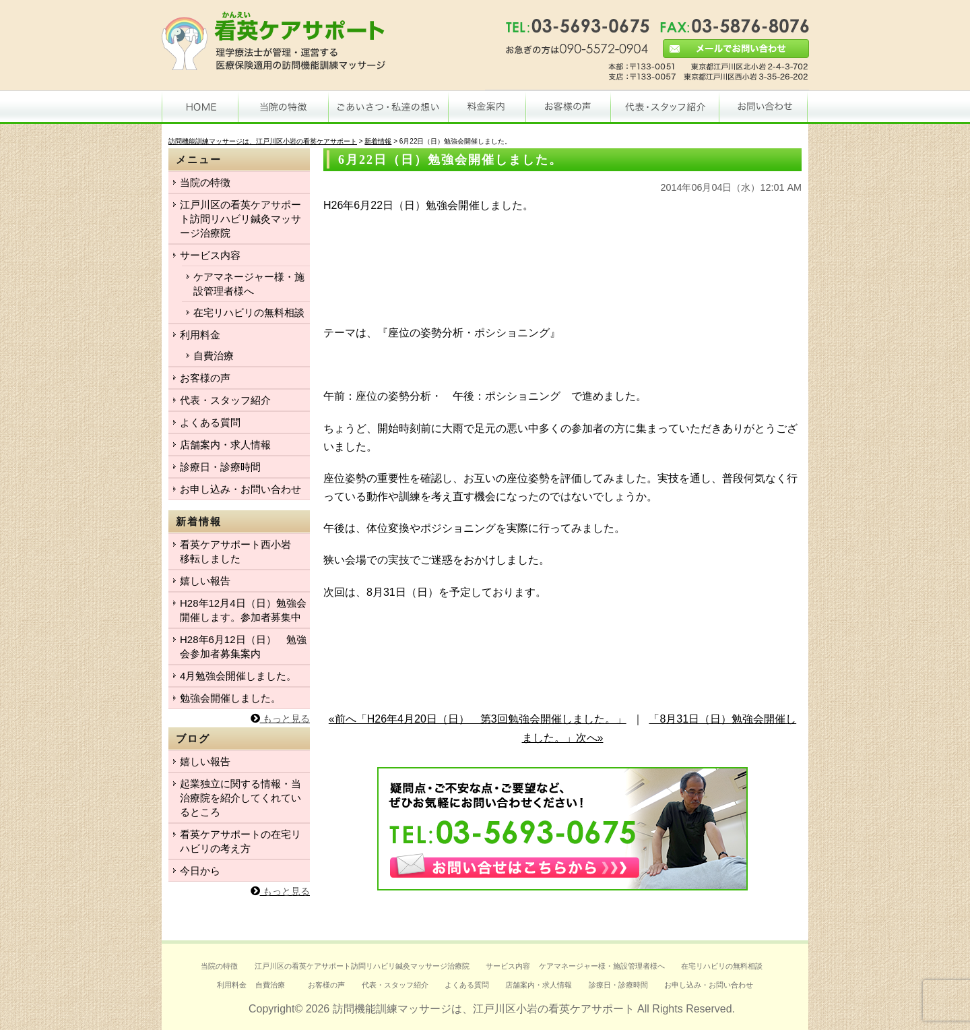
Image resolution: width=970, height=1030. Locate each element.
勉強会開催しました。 (230, 698)
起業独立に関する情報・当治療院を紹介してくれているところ (240, 798)
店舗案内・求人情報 (225, 444)
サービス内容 (210, 255)
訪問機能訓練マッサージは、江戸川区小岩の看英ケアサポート (484, 1008)
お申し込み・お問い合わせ (240, 489)
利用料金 (200, 334)
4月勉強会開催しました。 (238, 675)
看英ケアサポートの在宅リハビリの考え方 (240, 841)
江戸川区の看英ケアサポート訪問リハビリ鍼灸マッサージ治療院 (240, 219)
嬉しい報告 (205, 580)
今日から (200, 870)
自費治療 (213, 355)
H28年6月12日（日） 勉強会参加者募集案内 (243, 646)
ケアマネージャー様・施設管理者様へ (248, 284)
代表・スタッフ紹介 (225, 400)
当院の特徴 (205, 182)
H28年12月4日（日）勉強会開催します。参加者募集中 (243, 610)
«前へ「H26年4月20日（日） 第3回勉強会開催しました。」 (477, 719)
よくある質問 (210, 422)
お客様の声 (205, 378)
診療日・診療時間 (220, 467)
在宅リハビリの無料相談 (248, 312)
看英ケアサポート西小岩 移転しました (240, 551)
